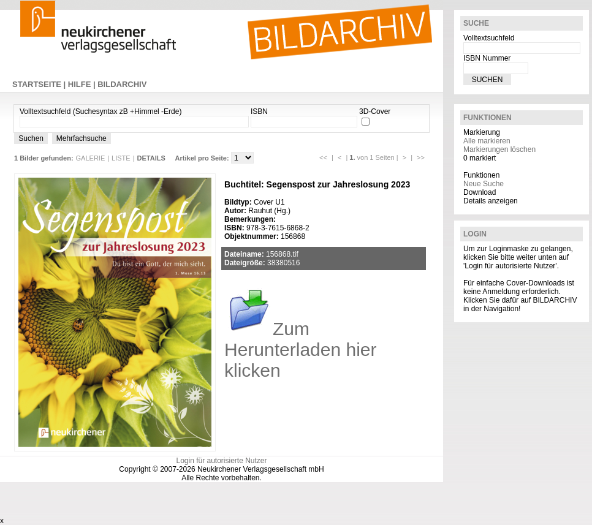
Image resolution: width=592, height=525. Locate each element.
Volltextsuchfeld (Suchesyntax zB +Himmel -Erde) (100, 111)
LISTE (121, 158)
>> (421, 157)
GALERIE (90, 158)
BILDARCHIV (121, 84)
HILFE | (82, 84)
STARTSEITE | (40, 84)
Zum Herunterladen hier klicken (300, 349)
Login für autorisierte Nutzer (221, 460)
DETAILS (151, 158)
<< (323, 157)
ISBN (259, 111)
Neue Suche (483, 183)
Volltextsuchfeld (488, 38)
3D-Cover (374, 111)
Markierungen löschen (499, 149)
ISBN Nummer (486, 58)
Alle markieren (486, 141)
